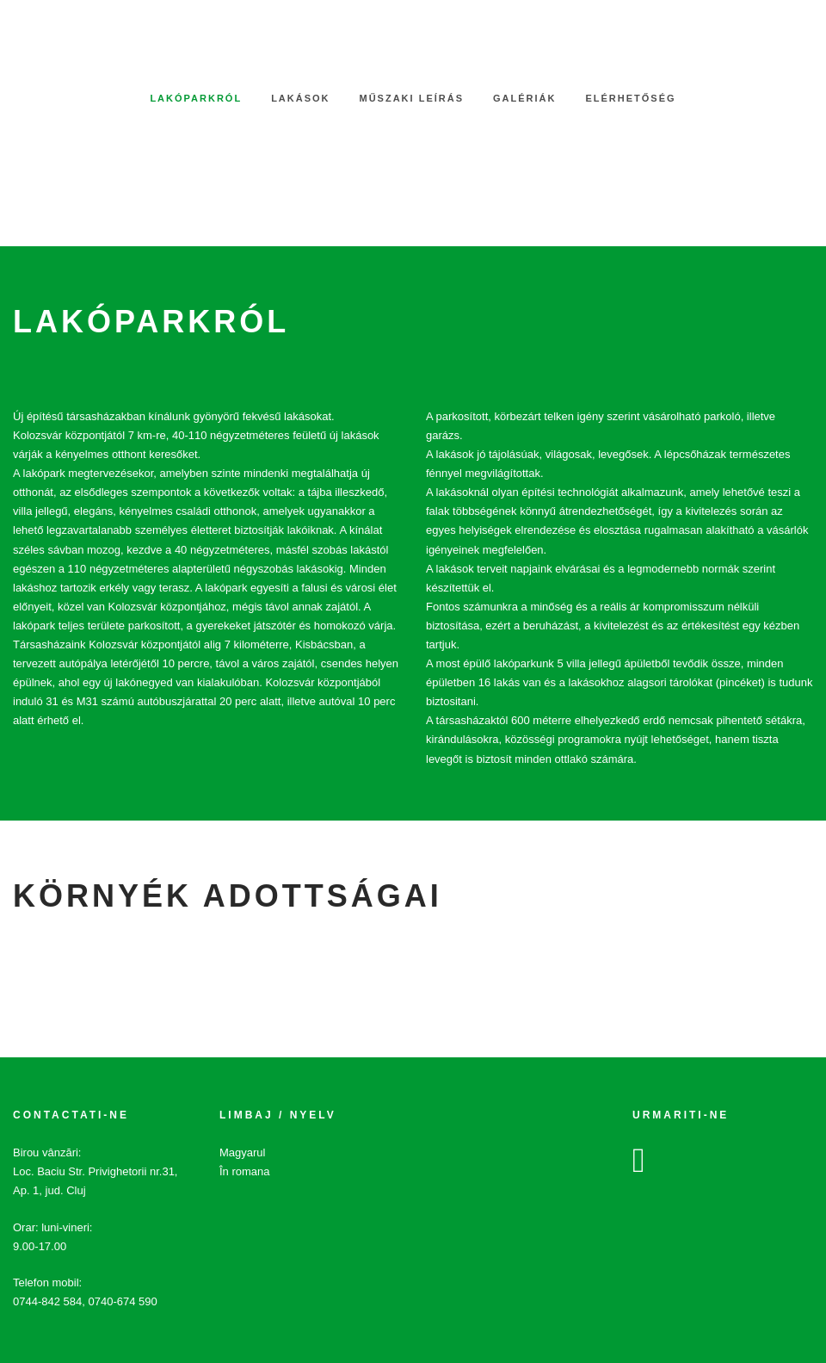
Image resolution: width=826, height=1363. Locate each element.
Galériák (524, 98)
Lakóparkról (196, 98)
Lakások (300, 98)
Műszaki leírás (412, 98)
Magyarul (242, 1152)
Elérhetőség (630, 98)
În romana (244, 1171)
